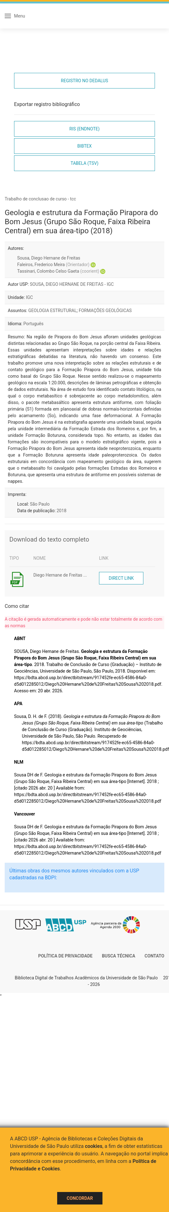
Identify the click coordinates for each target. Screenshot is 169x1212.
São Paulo (40, 504)
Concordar (80, 1198)
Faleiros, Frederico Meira (53, 264)
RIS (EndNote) (84, 128)
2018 (61, 510)
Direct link (121, 578)
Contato (154, 955)
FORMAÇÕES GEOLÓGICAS (105, 310)
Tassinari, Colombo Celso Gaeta (58, 271)
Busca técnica (118, 955)
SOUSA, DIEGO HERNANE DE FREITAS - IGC (72, 284)
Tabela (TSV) (84, 163)
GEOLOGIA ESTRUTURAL (52, 310)
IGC (29, 297)
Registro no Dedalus (84, 80)
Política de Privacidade (65, 955)
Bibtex (84, 146)
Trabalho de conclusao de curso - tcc (40, 198)
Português (33, 323)
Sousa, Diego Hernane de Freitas (48, 257)
